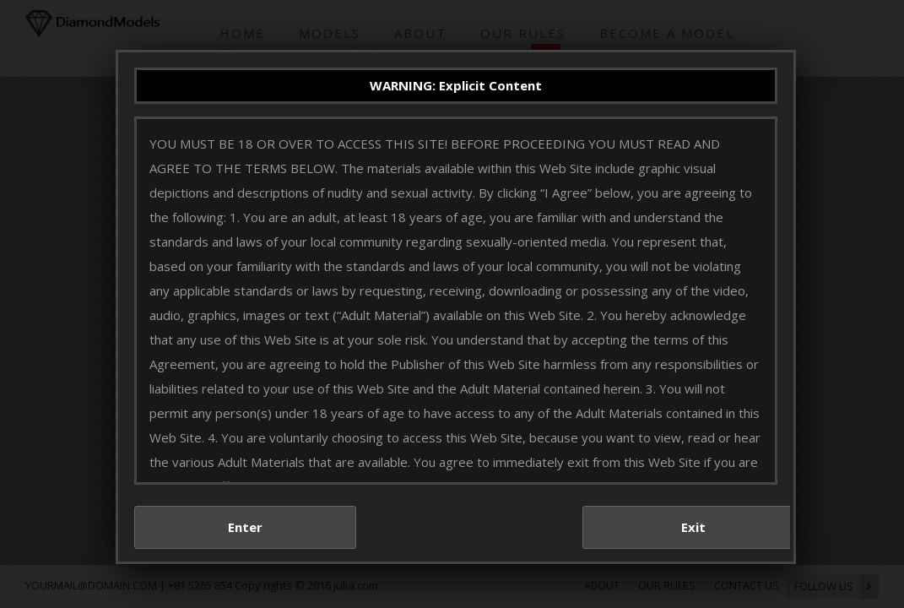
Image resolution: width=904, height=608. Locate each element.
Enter (259, 541)
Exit (708, 541)
